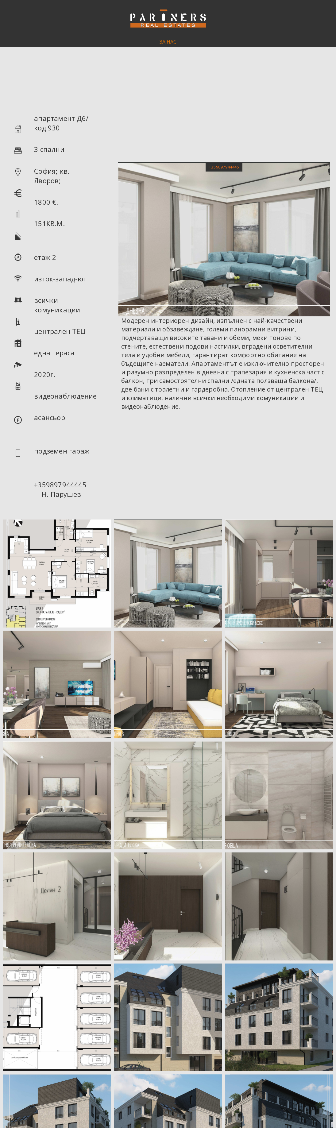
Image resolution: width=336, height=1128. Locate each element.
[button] (224, 167)
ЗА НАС (168, 41)
